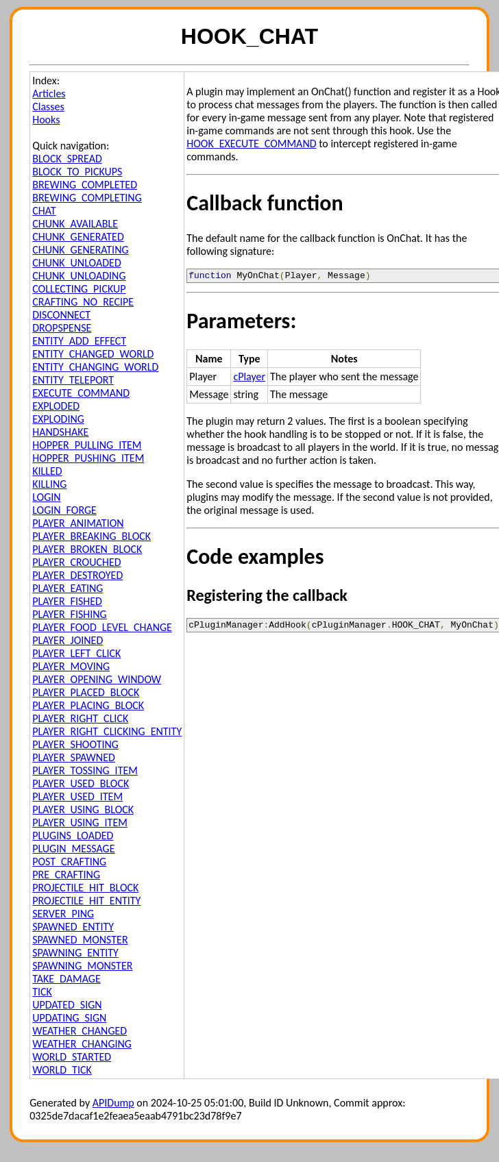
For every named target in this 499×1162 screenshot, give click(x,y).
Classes (48, 106)
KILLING (49, 484)
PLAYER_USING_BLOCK (83, 809)
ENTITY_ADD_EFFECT (79, 340)
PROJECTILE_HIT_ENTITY (86, 900)
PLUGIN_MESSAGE (73, 848)
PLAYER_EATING (67, 588)
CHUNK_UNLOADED (76, 262)
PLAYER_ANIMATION (77, 523)
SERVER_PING (63, 913)
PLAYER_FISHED (67, 601)
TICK (42, 991)
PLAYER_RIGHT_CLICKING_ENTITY (107, 731)
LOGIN (46, 497)
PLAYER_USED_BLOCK (80, 783)
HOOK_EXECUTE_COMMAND (251, 143)
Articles (48, 93)
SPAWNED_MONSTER (79, 939)
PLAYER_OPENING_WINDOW (96, 679)
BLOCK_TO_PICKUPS (77, 171)
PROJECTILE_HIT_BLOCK (85, 887)
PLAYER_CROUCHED (76, 562)
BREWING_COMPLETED (84, 184)
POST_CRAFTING (69, 861)
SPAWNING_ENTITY (75, 952)
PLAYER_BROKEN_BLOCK (87, 549)
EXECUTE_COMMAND (81, 392)
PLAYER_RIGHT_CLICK (80, 718)
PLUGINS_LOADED (72, 835)
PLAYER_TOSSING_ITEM (85, 770)
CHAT (44, 210)
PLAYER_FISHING (69, 614)
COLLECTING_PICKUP (78, 288)
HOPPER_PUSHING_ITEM (88, 458)
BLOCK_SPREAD (67, 158)
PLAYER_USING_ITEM (79, 822)
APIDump (113, 1102)
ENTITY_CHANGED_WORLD (93, 353)
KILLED (47, 471)
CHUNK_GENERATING (80, 249)
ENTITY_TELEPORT (73, 379)
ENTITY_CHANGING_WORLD (95, 366)
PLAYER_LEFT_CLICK (76, 653)
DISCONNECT (61, 314)
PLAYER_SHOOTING (75, 744)
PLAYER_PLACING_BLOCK (88, 705)
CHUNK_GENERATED (78, 236)
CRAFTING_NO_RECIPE (83, 301)
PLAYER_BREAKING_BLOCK (91, 536)
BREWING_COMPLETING (87, 197)
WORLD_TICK (62, 1069)
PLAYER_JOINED (67, 640)
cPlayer (249, 378)
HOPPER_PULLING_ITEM (86, 445)
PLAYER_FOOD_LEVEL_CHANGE (102, 627)
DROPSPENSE (61, 327)
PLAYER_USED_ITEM (77, 796)
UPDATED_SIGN (66, 1004)
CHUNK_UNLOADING (78, 275)
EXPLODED (56, 405)
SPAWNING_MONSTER (82, 965)
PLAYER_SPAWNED (73, 757)
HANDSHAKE (60, 431)
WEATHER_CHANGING (82, 1043)
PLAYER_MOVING (71, 666)
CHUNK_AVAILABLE (75, 223)
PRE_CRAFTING (66, 874)
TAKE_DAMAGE (66, 978)
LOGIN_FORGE (64, 510)
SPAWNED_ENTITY (73, 926)
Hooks (46, 119)
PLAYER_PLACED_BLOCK (85, 692)
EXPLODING (58, 418)
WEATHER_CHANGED (79, 1030)
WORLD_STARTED (71, 1056)
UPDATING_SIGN (69, 1017)
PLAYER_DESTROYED (77, 575)
